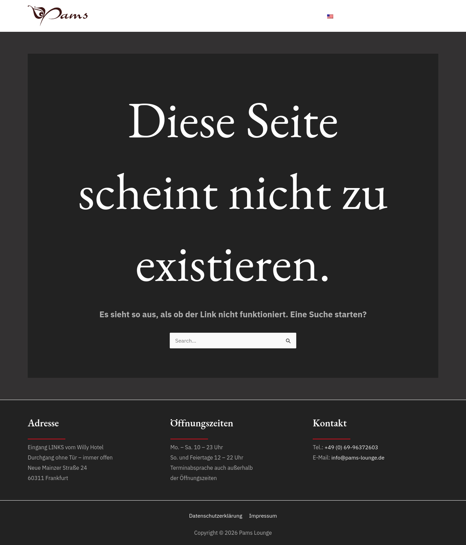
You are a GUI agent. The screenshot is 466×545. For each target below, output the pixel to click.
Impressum (263, 515)
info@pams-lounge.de (358, 457)
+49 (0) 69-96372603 (352, 447)
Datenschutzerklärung (216, 515)
